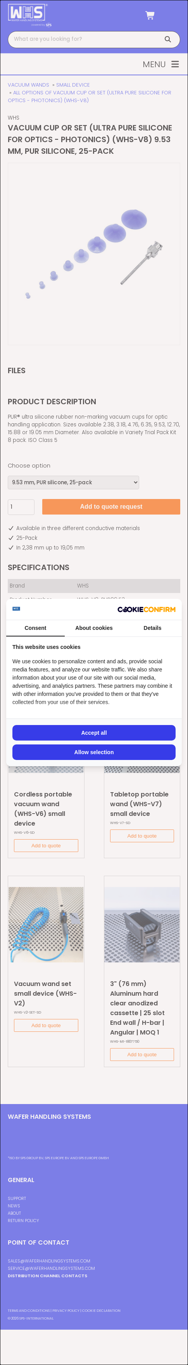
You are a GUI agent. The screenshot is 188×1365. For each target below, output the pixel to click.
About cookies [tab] (93, 628)
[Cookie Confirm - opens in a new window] (146, 609)
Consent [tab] (36, 628)
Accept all (94, 733)
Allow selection (94, 752)
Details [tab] (153, 628)
